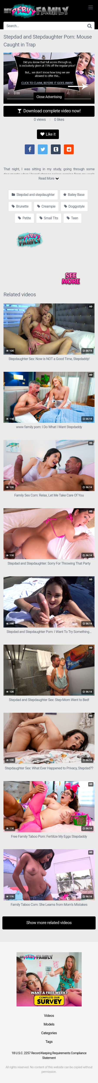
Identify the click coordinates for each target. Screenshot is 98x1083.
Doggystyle (74, 206)
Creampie (46, 206)
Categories (49, 1033)
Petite (24, 218)
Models (49, 1024)
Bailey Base (73, 195)
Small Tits (49, 218)
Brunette (20, 206)
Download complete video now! (49, 110)
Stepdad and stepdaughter (33, 195)
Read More (48, 178)
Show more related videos (49, 922)
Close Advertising (48, 97)
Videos (49, 1016)
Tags (49, 1042)
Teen (72, 218)
